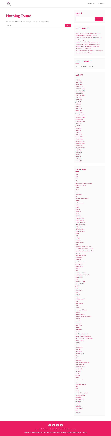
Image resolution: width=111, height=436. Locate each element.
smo (77, 388)
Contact (45, 429)
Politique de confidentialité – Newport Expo (62, 429)
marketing (78, 321)
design (77, 238)
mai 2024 (78, 130)
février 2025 (79, 110)
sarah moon (79, 380)
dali (77, 235)
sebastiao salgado (81, 384)
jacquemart (79, 277)
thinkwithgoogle (80, 395)
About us (37, 429)
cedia (77, 205)
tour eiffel (78, 397)
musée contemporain (82, 334)
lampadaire (79, 290)
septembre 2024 (80, 121)
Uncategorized (80, 399)
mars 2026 (79, 82)
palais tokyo (79, 347)
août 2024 (78, 124)
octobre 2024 (79, 119)
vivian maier (79, 408)
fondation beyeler (81, 255)
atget (77, 190)
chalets (78, 209)
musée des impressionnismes (84, 338)
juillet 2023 (79, 152)
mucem (78, 332)
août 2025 (78, 97)
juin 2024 (78, 128)
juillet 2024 (79, 126)
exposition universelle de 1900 (84, 251)
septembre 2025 (80, 95)
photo (77, 356)
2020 (77, 176)
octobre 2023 (79, 145)
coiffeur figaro (80, 220)
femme (78, 253)
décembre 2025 (80, 89)
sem (77, 386)
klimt (77, 288)
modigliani (79, 325)
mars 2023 (79, 161)
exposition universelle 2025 (83, 246)
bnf (77, 196)
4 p (76, 179)
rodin (77, 373)
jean (77, 279)
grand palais (79, 264)
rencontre (78, 371)
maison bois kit (80, 314)
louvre (77, 305)
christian (78, 216)
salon (77, 377)
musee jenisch (80, 340)
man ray (78, 318)
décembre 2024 (80, 115)
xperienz (78, 412)
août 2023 (78, 150)
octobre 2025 (79, 93)
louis (77, 301)
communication (80, 231)
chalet (77, 207)
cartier (77, 200)
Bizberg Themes (82, 432)
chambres (78, 211)
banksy (78, 192)
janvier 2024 (79, 139)
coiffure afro (79, 227)
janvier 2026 (79, 86)
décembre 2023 (80, 141)
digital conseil (80, 242)
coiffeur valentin (80, 222)
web (77, 410)
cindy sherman (80, 218)
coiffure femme (80, 229)
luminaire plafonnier (82, 310)
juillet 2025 (79, 99)
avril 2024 (78, 132)
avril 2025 (78, 106)
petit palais (79, 351)
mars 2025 (79, 108)
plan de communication (82, 362)
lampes (78, 294)
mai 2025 (78, 104)
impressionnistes (81, 273)
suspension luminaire (82, 393)
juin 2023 (78, 154)
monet (77, 327)
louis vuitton (79, 303)
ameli (77, 187)
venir (77, 404)
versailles (78, 406)
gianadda (78, 259)
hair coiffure (79, 266)
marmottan (79, 323)
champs (78, 214)
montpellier (79, 329)
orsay (77, 345)
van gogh (78, 402)
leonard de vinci (80, 299)
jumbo (77, 286)
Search (79, 13)
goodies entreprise (81, 262)
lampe (77, 292)
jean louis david (80, 281)
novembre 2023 (80, 143)
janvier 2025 (79, 113)
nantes (78, 343)
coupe (77, 233)
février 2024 (79, 137)
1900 (77, 174)
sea (77, 382)
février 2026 (79, 84)
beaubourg (79, 194)
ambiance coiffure (81, 185)
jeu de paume (80, 284)
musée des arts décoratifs (83, 336)
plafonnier (79, 360)
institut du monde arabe (83, 275)
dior (77, 244)
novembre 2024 (80, 117)
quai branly (79, 369)
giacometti (79, 257)
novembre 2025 (80, 91)
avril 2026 (78, 80)
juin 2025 (78, 102)
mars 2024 (79, 134)
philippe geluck (80, 353)
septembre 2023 (80, 148)
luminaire (78, 308)
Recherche (99, 19)
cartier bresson (80, 203)
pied (77, 358)
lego (77, 297)
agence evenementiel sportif (84, 183)
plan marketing (80, 364)
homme (78, 268)
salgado (78, 375)
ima (77, 270)
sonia (77, 391)
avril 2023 (78, 158)
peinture (78, 349)
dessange (78, 240)
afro (77, 181)
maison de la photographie (83, 316)
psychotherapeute (81, 367)
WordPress (66, 432)
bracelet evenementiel (82, 198)
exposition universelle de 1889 (84, 249)
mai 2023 (78, 156)
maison (78, 312)
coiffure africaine (81, 225)
